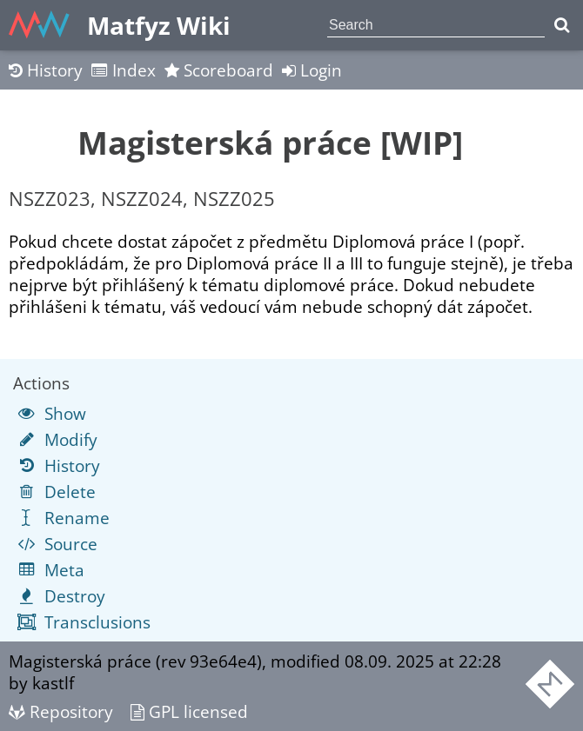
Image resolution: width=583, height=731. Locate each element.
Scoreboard (218, 70)
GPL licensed (189, 711)
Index (123, 70)
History (46, 70)
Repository (61, 711)
